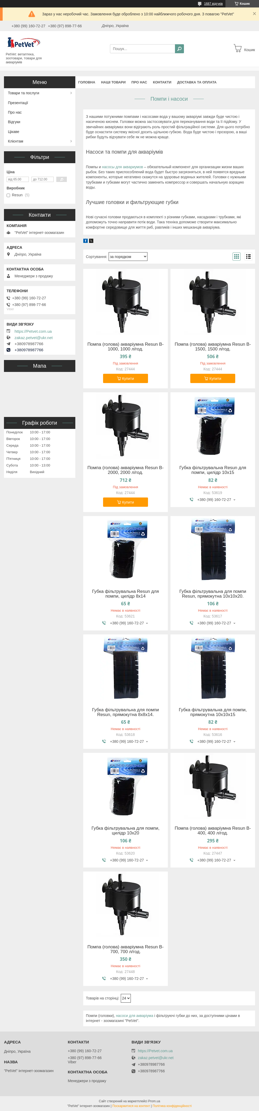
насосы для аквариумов (122, 167)
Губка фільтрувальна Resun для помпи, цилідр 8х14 (125, 594)
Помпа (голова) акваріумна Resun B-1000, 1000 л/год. (125, 347)
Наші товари (113, 82)
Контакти (162, 82)
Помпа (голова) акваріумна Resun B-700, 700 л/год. (125, 949)
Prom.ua (154, 1101)
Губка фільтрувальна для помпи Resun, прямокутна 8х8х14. (125, 712)
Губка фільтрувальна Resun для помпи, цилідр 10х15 (212, 470)
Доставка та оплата (196, 82)
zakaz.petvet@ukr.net (34, 338)
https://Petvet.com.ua (33, 331)
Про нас (139, 82)
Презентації (18, 103)
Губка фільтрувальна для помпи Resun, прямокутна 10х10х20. (212, 594)
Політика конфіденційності (172, 1106)
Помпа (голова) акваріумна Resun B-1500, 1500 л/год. (213, 347)
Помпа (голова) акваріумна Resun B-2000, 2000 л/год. (125, 470)
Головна (86, 82)
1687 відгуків (213, 4)
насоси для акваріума (134, 1016)
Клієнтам (15, 141)
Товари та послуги (23, 93)
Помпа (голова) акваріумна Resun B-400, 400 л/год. (213, 831)
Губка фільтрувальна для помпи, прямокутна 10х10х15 (213, 712)
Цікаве (13, 132)
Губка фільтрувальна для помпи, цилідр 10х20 (125, 831)
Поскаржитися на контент (131, 1106)
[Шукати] (179, 48)
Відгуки (14, 122)
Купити (128, 378)
